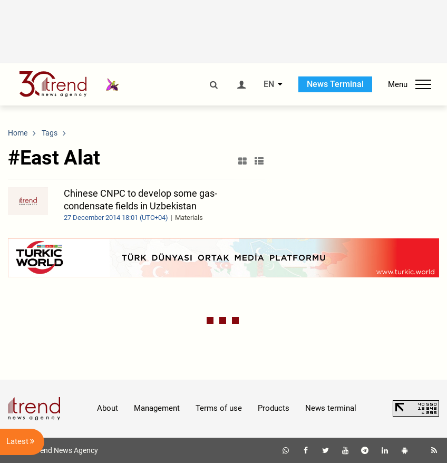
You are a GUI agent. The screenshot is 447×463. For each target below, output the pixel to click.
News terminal (330, 408)
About (107, 408)
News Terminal (335, 84)
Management (157, 408)
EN (269, 84)
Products (273, 408)
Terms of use (219, 408)
